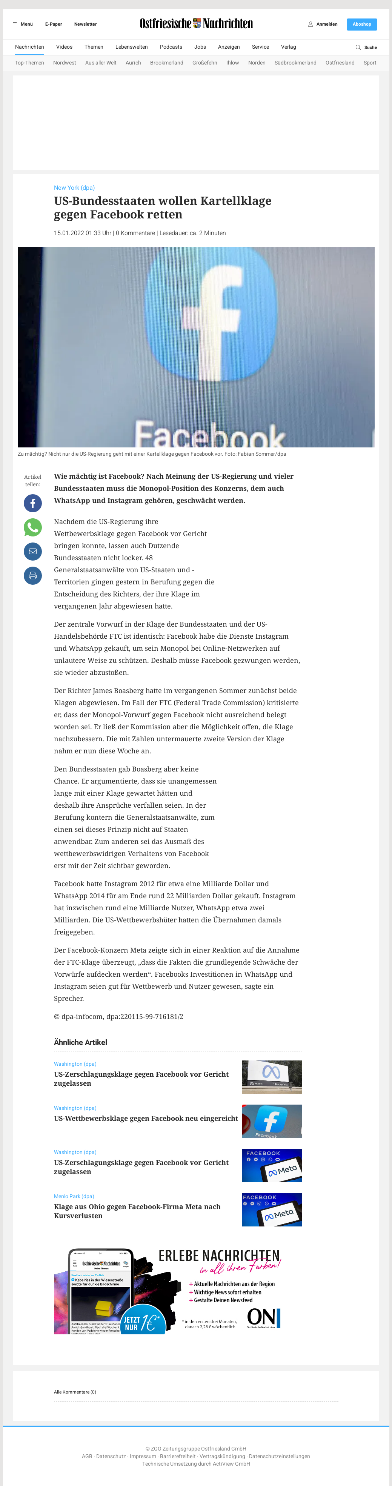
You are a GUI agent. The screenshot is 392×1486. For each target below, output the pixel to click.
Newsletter (85, 24)
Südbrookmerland (296, 63)
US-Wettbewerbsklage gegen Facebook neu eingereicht (146, 1118)
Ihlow (232, 63)
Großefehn (204, 63)
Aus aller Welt (101, 63)
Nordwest (64, 63)
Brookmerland (166, 63)
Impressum (143, 1456)
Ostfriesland (340, 63)
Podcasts (171, 47)
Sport (370, 63)
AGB (87, 1456)
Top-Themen (29, 63)
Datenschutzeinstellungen (279, 1456)
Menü (22, 24)
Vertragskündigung (222, 1456)
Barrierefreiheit (178, 1456)
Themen (94, 47)
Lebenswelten (131, 47)
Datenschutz (111, 1456)
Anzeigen (229, 47)
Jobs (200, 47)
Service (260, 47)
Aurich (133, 63)
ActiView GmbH (231, 1464)
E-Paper (53, 24)
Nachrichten (29, 47)
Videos (64, 47)
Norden (257, 63)
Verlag (288, 47)
